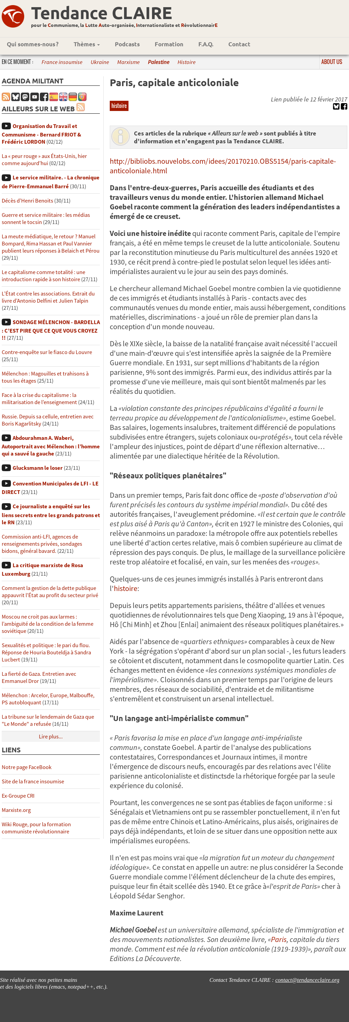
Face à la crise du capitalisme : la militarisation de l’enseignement (39, 399)
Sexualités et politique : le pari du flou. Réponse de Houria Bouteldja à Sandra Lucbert (46, 652)
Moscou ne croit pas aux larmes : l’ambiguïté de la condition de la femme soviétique (47, 624)
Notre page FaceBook (26, 767)
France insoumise (62, 62)
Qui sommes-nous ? (33, 44)
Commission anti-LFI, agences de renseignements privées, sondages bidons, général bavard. (42, 544)
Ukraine (100, 62)
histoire (119, 105)
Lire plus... (51, 736)
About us (331, 61)
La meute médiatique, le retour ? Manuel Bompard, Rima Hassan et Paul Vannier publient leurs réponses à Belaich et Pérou (51, 243)
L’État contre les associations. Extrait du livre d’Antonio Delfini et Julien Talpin (48, 297)
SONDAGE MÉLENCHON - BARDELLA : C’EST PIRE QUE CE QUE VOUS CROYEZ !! (51, 330)
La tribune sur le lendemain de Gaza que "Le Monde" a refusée (48, 720)
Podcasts (127, 44)
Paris (279, 939)
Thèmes (87, 44)
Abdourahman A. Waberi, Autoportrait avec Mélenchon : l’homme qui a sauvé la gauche (51, 445)
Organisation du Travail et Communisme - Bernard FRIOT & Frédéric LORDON (41, 134)
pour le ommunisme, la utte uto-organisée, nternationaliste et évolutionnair (124, 25)
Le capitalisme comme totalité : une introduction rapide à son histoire (43, 276)
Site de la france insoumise (33, 781)
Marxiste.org (16, 810)
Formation (169, 44)
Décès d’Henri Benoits (27, 200)
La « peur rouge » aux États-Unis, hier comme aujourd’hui (44, 160)
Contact (239, 44)
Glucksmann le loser (38, 468)
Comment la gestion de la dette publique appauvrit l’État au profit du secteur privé (50, 592)
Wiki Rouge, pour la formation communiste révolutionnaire (36, 828)
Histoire (187, 62)
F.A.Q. (205, 44)
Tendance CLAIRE (101, 12)
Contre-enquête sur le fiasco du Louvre (47, 352)
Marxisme (128, 62)
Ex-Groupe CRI (18, 795)
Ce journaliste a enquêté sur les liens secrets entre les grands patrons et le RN (51, 514)
